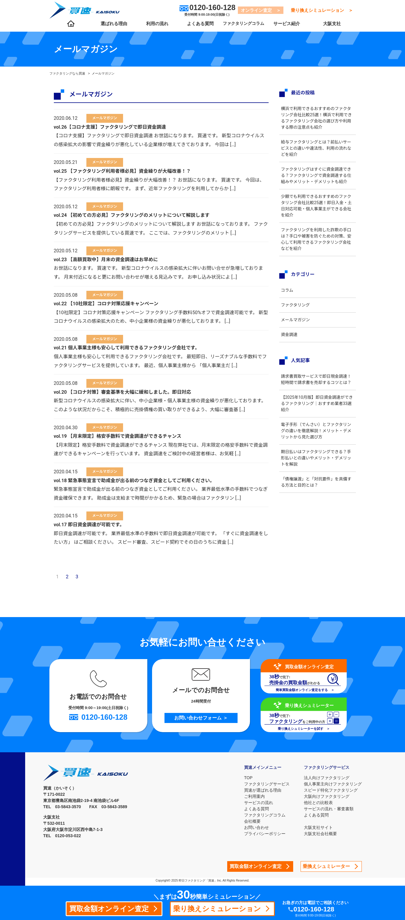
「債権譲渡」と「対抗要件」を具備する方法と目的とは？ (316, 494)
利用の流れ (155, 27)
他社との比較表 (318, 802)
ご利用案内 (252, 796)
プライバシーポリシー (262, 833)
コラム (289, 296)
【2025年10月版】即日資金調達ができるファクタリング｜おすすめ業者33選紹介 (317, 416)
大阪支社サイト (318, 827)
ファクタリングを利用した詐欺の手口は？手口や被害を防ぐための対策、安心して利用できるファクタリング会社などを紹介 (316, 245)
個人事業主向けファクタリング (333, 784)
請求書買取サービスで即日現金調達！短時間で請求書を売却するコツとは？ (316, 388)
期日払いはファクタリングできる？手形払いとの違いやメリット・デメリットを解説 (316, 470)
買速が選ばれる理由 (260, 790)
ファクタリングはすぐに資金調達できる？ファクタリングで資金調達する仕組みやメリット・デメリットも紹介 (316, 178)
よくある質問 (197, 27)
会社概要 (250, 821)
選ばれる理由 (112, 27)
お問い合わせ (254, 827)
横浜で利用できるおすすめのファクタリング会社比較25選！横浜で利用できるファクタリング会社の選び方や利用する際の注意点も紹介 (316, 118)
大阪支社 (329, 27)
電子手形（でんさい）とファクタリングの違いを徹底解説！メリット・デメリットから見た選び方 (316, 443)
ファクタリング (297, 311)
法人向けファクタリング (326, 777)
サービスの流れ (256, 802)
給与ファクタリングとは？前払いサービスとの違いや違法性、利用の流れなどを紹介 (316, 148)
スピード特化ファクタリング (331, 790)
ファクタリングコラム (239, 27)
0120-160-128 (321, 909)
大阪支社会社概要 (320, 833)
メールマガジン (297, 326)
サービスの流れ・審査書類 (329, 808)
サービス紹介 (281, 27)
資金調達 (291, 340)
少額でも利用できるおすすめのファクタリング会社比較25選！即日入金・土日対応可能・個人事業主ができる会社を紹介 (316, 212)
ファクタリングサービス (264, 784)
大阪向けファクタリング (326, 796)
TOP (246, 777)
